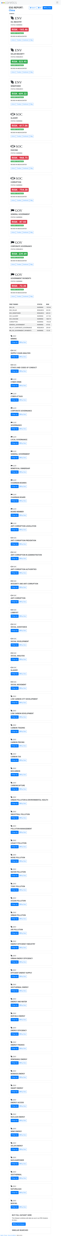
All (39, 8)
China (12, 10)
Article (13, 40)
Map (31, 40)
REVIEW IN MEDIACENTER (19, 36)
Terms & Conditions (12, 1235)
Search (33, 8)
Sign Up (14, 342)
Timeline (19, 40)
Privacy (5, 1235)
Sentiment (25, 40)
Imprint (1, 1235)
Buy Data (47, 8)
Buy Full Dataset (19, 1224)
